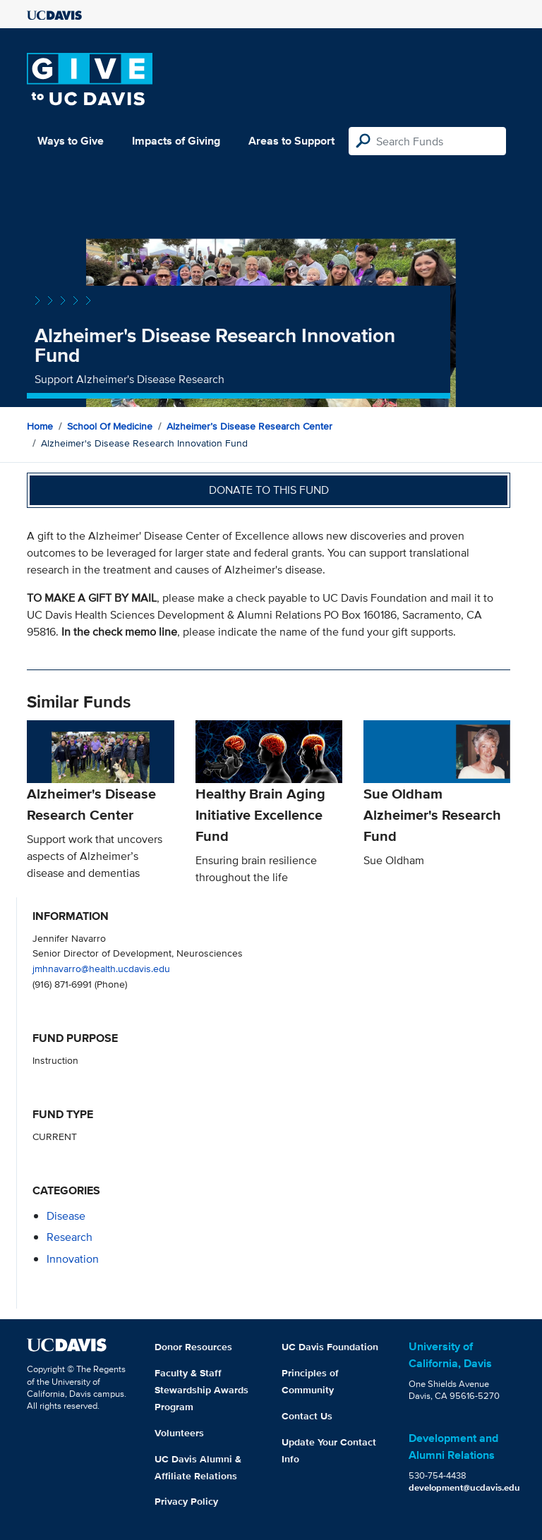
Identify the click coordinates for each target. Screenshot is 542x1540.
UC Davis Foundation (330, 1347)
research (69, 1237)
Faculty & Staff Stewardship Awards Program (201, 1390)
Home (40, 426)
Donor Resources (193, 1347)
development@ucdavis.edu (464, 1487)
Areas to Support (291, 141)
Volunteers (179, 1433)
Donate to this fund (269, 490)
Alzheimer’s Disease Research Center (249, 426)
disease (66, 1216)
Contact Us (307, 1416)
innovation (73, 1259)
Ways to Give (70, 141)
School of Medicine (109, 426)
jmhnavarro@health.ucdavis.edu (101, 968)
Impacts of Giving (176, 141)
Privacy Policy (186, 1501)
